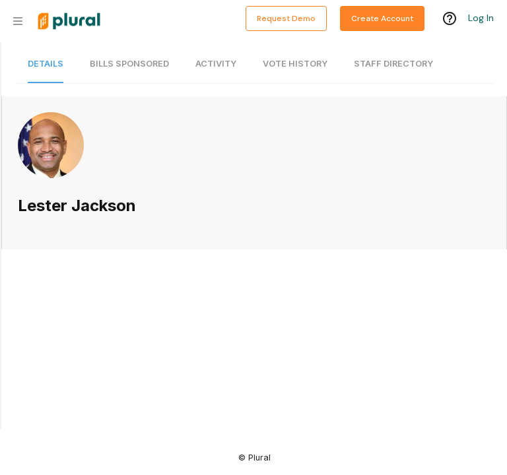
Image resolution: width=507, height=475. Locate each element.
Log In (481, 18)
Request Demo (286, 18)
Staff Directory (393, 64)
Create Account (382, 18)
